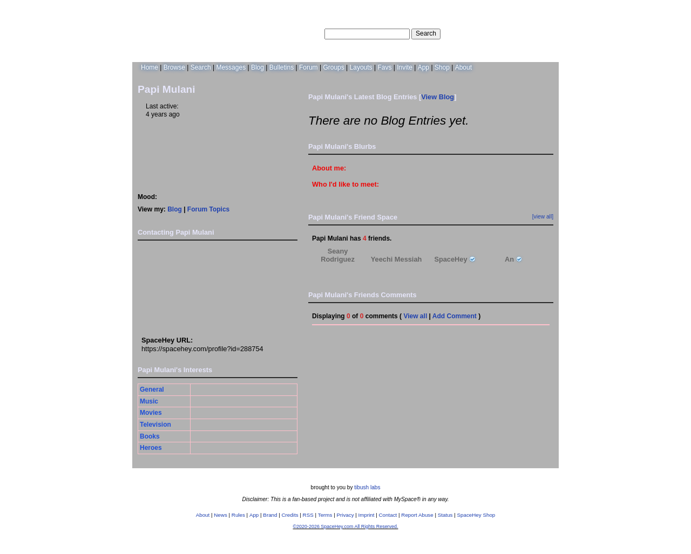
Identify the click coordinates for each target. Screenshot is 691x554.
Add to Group (150, 314)
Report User (230, 314)
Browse (174, 67)
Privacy (345, 515)
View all (415, 316)
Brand (270, 515)
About (463, 67)
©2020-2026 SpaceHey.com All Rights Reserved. (345, 526)
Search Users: (301, 33)
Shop (442, 67)
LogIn (519, 33)
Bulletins (281, 67)
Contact (388, 515)
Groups (333, 67)
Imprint (366, 515)
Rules (238, 515)
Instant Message (150, 292)
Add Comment (454, 316)
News (220, 515)
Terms (325, 515)
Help (498, 33)
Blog (257, 67)
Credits (290, 515)
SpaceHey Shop (476, 515)
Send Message (150, 273)
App (423, 67)
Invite (404, 67)
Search (426, 33)
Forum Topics (208, 209)
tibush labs (367, 487)
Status (445, 515)
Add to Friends (150, 254)
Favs (384, 67)
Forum (308, 67)
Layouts (361, 67)
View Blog (437, 97)
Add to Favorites (230, 254)
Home (149, 67)
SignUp (542, 33)
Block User (230, 292)
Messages (231, 67)
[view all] (542, 217)
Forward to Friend (230, 273)
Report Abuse (417, 515)
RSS (308, 515)
